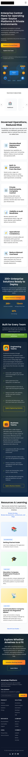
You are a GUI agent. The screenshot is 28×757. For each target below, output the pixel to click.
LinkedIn (17, 733)
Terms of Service (5, 735)
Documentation (4, 721)
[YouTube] (18, 754)
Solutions (3, 707)
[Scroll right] (26, 104)
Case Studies (4, 724)
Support (3, 726)
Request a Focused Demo (10, 45)
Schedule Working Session (14, 662)
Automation (18, 707)
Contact (17, 726)
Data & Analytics (19, 705)
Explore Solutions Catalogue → (14, 297)
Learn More (14, 668)
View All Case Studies (13, 628)
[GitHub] (15, 754)
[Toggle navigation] (25, 3)
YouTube (17, 740)
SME (16, 715)
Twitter (16, 735)
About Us (17, 721)
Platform (3, 703)
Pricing (2, 710)
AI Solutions (18, 703)
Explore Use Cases (8, 50)
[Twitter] (12, 754)
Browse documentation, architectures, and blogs (13, 515)
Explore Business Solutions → (13, 486)
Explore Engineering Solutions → (13, 409)
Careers (17, 724)
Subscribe (23, 695)
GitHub (16, 737)
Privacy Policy (4, 733)
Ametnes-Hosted (5, 705)
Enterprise (17, 712)
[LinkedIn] (10, 754)
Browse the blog (12, 513)
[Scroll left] (1, 104)
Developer (17, 710)
